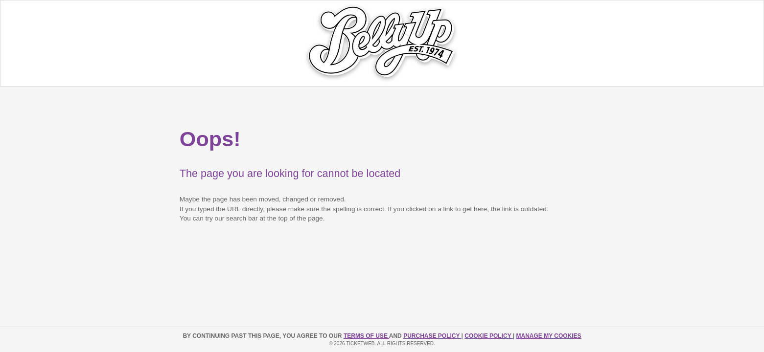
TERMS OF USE (366, 335)
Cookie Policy (488, 335)
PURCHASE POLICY (432, 335)
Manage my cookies (548, 335)
